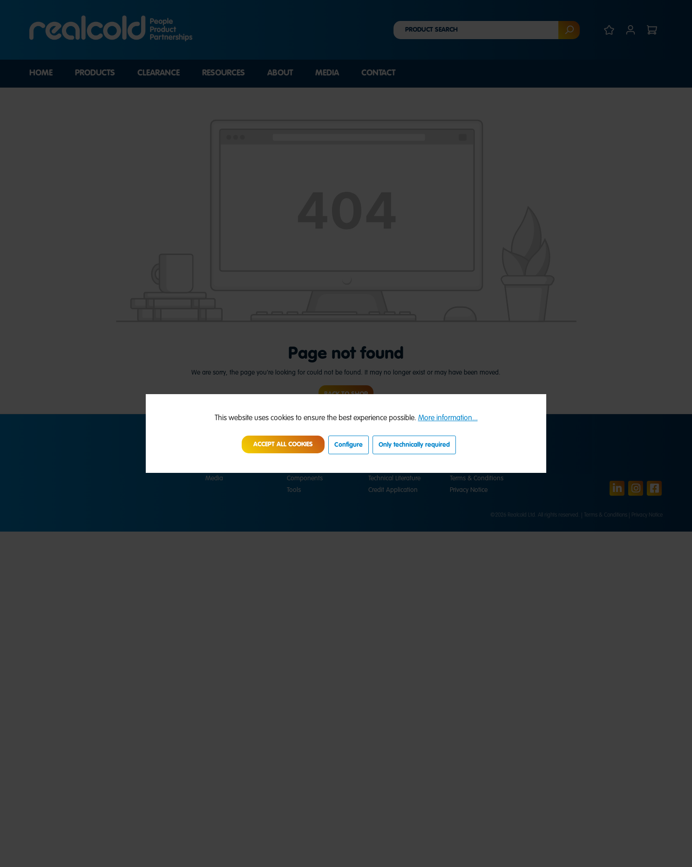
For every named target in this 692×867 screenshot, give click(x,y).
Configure (348, 445)
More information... (448, 418)
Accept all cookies (283, 444)
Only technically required (414, 445)
